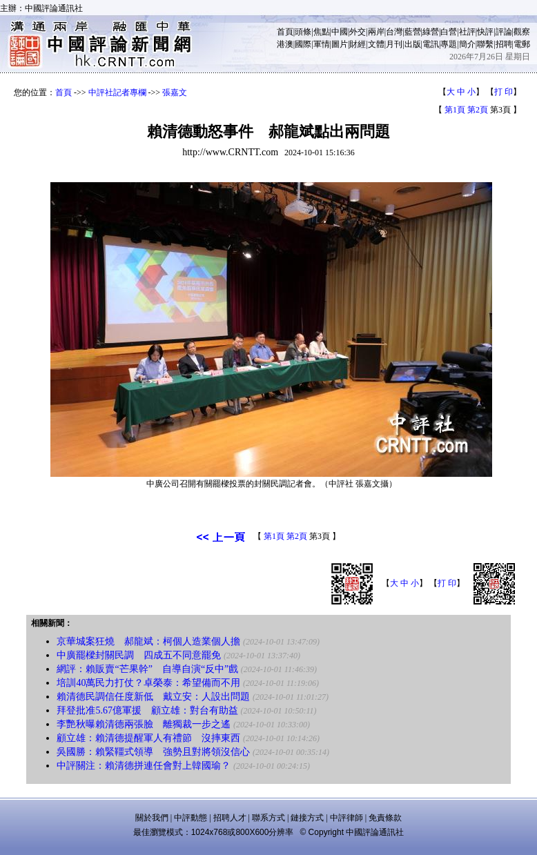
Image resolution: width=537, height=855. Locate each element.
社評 (467, 32)
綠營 (430, 32)
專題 (448, 44)
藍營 (412, 32)
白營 (448, 32)
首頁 (285, 32)
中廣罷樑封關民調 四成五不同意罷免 (139, 655)
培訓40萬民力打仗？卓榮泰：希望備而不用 (148, 683)
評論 (504, 32)
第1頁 (455, 110)
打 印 (503, 92)
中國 (339, 32)
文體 (376, 44)
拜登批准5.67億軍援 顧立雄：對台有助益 (147, 710)
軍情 (321, 44)
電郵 (522, 44)
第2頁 (477, 110)
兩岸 (376, 32)
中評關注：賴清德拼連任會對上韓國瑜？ (144, 765)
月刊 (394, 44)
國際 (303, 44)
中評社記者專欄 (117, 92)
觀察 (522, 32)
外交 (357, 32)
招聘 (504, 44)
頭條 (303, 32)
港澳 (285, 44)
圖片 (339, 44)
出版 (412, 44)
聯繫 (485, 44)
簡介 (467, 44)
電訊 (430, 44)
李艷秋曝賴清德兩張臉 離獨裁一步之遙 (144, 724)
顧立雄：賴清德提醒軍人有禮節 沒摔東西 (148, 738)
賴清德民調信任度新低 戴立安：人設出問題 (153, 696)
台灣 (394, 32)
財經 (357, 44)
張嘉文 (174, 92)
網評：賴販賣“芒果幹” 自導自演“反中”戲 (147, 669)
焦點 (321, 32)
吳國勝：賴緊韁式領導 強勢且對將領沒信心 (153, 752)
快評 (485, 32)
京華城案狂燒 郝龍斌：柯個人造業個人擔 (148, 641)
